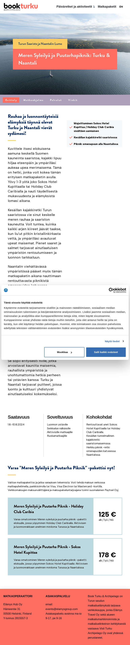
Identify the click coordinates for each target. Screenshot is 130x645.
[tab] (11, 100)
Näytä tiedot (112, 341)
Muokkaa (64, 352)
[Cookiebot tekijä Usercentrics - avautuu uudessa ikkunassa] (111, 290)
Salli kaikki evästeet (106, 352)
